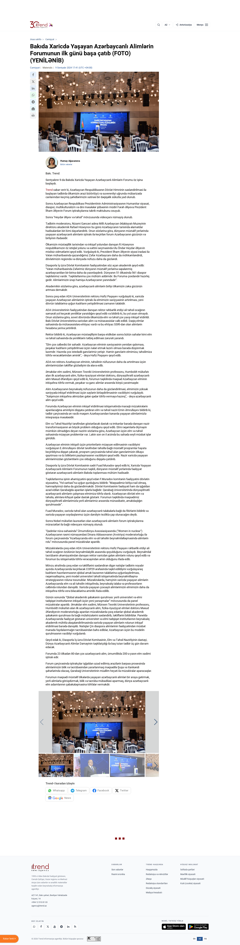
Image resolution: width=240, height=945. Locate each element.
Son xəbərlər (117, 869)
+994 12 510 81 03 (39, 902)
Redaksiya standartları (157, 883)
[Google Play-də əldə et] (198, 927)
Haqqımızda (152, 869)
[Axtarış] (159, 25)
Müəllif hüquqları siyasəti (192, 879)
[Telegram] (61, 927)
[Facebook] (41, 927)
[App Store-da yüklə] (174, 927)
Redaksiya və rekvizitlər (157, 874)
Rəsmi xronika (118, 874)
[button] (33, 75)
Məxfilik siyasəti (187, 874)
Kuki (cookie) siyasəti (190, 883)
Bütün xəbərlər (66, 164)
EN (194, 939)
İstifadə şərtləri (187, 869)
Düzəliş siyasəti (153, 888)
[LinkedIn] (68, 927)
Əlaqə (148, 879)
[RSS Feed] (75, 927)
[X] (48, 927)
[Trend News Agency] (40, 867)
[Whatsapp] (34, 927)
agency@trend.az (39, 906)
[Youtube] (55, 927)
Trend (49, 189)
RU (205, 939)
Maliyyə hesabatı (154, 892)
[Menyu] (202, 25)
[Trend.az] (41, 24)
